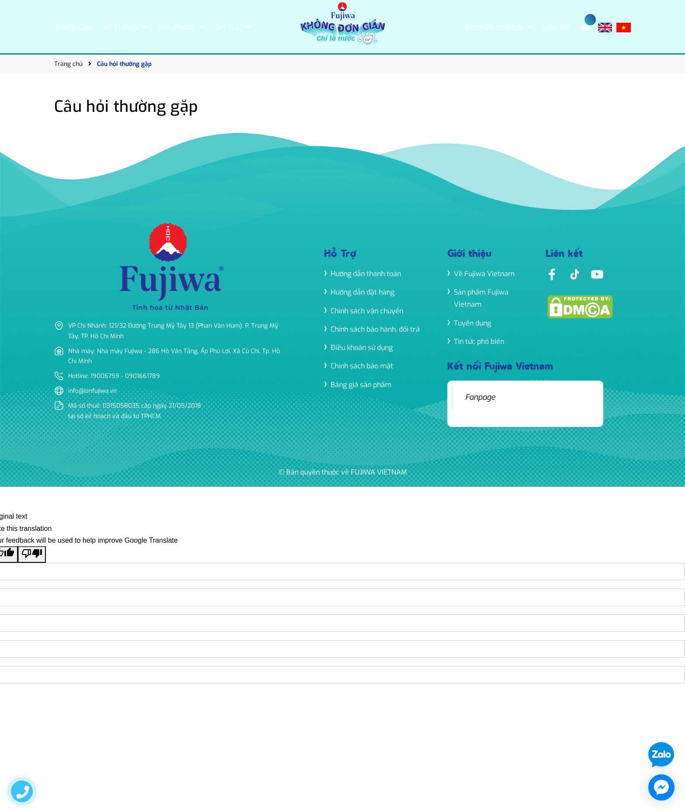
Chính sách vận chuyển (367, 310)
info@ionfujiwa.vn (92, 391)
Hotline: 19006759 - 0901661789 (115, 376)
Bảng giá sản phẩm (361, 384)
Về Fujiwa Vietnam (484, 273)
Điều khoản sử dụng (362, 347)
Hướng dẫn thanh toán (366, 273)
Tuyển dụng (472, 322)
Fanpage (480, 397)
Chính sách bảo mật (362, 366)
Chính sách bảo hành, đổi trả (375, 329)
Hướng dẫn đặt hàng (362, 292)
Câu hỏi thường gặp (126, 106)
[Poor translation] (32, 554)
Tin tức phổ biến (479, 341)
